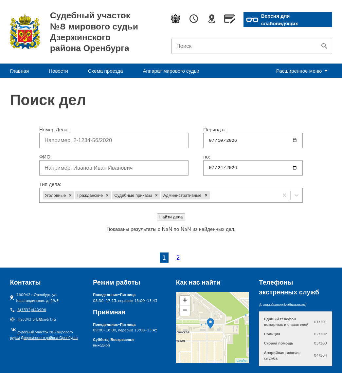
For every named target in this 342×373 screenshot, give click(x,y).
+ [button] (185, 281)
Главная (19, 70)
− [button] (185, 291)
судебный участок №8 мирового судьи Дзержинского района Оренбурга (44, 314)
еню (303, 71)
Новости (58, 70)
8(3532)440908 (31, 289)
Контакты (25, 262)
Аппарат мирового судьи (171, 70)
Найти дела (171, 216)
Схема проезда (105, 70)
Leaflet (242, 341)
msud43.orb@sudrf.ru (36, 299)
